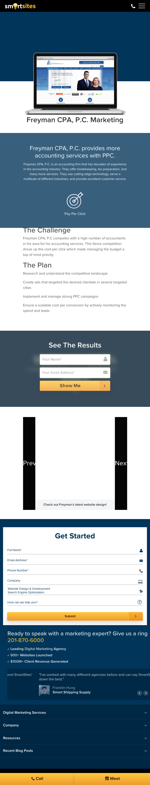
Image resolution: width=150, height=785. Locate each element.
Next (119, 463)
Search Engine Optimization (72, 592)
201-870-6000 (133, 6)
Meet (112, 778)
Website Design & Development (72, 589)
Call (37, 779)
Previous (27, 463)
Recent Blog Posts (18, 751)
